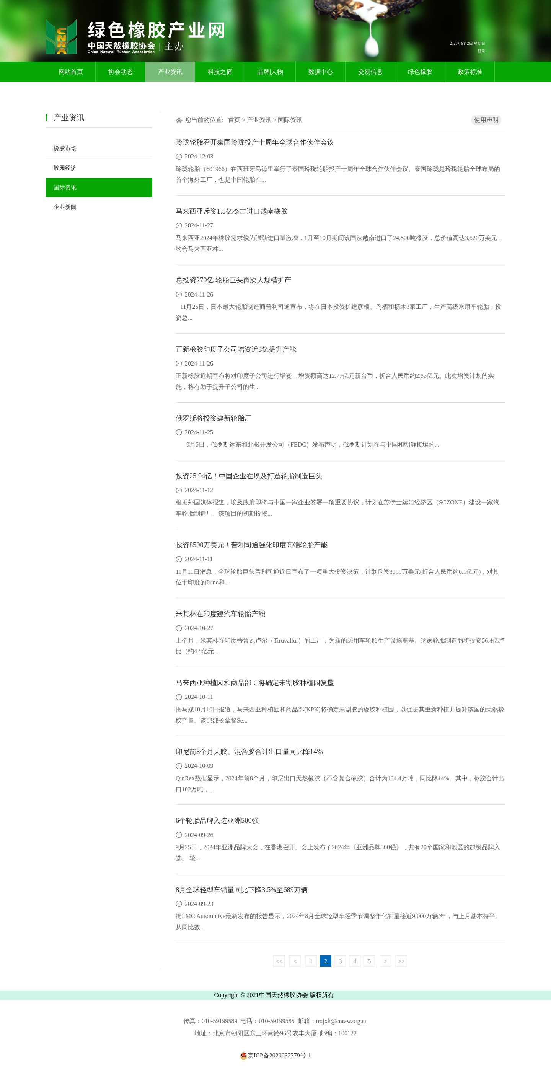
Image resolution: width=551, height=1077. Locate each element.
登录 (481, 51)
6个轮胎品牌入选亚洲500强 (217, 820)
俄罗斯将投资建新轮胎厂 (213, 418)
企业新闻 (65, 207)
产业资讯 (170, 72)
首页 (234, 120)
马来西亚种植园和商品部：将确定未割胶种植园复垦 (255, 683)
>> (401, 961)
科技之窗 (220, 72)
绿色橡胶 (420, 72)
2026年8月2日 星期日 (468, 43)
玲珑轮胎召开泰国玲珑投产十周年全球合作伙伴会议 (255, 142)
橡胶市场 (65, 148)
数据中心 (320, 72)
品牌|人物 (270, 72)
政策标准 (470, 72)
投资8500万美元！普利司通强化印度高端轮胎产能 (252, 545)
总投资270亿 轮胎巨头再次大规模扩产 (233, 280)
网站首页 (71, 72)
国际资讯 (65, 187)
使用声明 (486, 120)
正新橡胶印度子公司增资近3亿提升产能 (236, 349)
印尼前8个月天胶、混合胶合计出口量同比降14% (249, 752)
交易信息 (370, 72)
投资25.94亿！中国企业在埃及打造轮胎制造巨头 (249, 476)
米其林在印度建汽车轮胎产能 (220, 614)
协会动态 (120, 72)
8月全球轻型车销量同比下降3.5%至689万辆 (242, 890)
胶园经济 (65, 168)
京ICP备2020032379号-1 (275, 1055)
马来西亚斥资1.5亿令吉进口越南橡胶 (232, 211)
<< (279, 961)
